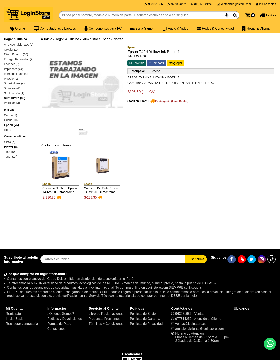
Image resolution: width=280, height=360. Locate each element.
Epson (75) (11, 125)
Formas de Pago (59, 323)
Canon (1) (10, 115)
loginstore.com (52, 274)
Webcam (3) (12, 103)
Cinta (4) (9, 142)
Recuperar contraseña (22, 323)
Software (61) (12, 88)
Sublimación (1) (14, 93)
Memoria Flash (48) (16, 73)
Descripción (138, 71)
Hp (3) (8, 129)
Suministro (89, 39)
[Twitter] (251, 259)
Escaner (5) (11, 64)
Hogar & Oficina (255, 28)
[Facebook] (231, 259)
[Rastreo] (268, 15)
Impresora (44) (13, 69)
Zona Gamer (142, 28)
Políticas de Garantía (145, 318)
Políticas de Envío (143, 313)
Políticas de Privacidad (146, 323)
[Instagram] (262, 259)
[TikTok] (271, 259)
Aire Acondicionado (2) (18, 44)
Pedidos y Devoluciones (64, 318)
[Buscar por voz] (226, 15)
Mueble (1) (11, 78)
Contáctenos (56, 328)
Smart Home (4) (14, 83)
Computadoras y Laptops (55, 28)
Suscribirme (195, 259)
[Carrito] (250, 15)
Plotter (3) (11, 147)
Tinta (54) (10, 151)
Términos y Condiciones (106, 323)
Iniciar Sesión (15, 318)
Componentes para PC (103, 28)
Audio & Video (175, 28)
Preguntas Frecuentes (104, 318)
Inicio (46, 39)
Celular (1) (11, 49)
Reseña (155, 71)
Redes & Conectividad (215, 28)
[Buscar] (234, 15)
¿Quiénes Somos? (60, 313)
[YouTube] (242, 259)
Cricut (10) (11, 120)
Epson (105, 39)
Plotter (118, 39)
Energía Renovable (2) (18, 59)
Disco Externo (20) (16, 54)
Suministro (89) (14, 98)
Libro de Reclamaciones (106, 313)
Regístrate (13, 313)
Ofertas (18, 28)
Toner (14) (10, 156)
